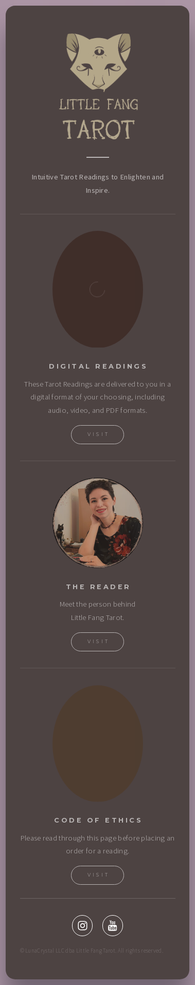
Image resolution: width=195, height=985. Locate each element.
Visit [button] (98, 434)
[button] (82, 925)
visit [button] (98, 875)
